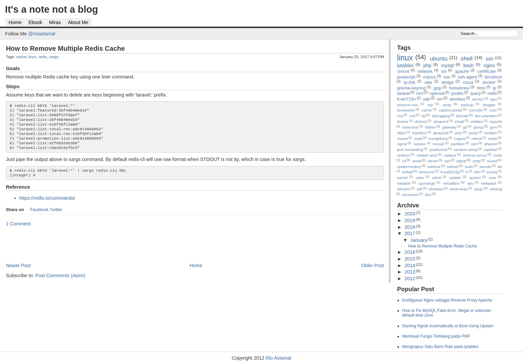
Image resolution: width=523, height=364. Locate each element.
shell (467, 58)
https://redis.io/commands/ (47, 206)
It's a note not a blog (51, 9)
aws (428, 82)
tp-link (410, 82)
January (418, 240)
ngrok (402, 144)
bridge (448, 82)
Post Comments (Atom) (60, 283)
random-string (465, 150)
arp (430, 105)
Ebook (35, 22)
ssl (443, 71)
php (427, 65)
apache (462, 71)
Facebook (39, 217)
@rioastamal (41, 33)
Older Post (372, 273)
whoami (404, 189)
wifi (419, 189)
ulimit (436, 178)
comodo (475, 110)
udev (420, 178)
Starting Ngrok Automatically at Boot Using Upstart (447, 326)
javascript (406, 76)
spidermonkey (409, 167)
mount (402, 139)
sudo (469, 167)
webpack (488, 183)
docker (489, 82)
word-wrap (459, 189)
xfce (428, 195)
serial (417, 161)
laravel (403, 93)
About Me (78, 22)
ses (447, 161)
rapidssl (490, 150)
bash (468, 65)
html (481, 87)
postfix (457, 93)
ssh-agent (467, 76)
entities (477, 122)
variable (404, 183)
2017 (410, 233)
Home (15, 22)
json (458, 133)
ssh (489, 58)
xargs (53, 57)
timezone (426, 172)
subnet (453, 167)
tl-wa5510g (450, 172)
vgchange (427, 183)
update (455, 178)
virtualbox (451, 183)
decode (462, 116)
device (402, 122)
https (401, 133)
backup (467, 105)
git (465, 127)
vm (440, 99)
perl (474, 144)
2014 (410, 265)
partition (457, 144)
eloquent (441, 122)
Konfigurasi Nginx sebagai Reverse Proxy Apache (447, 300)
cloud (468, 82)
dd (423, 116)
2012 (410, 278)
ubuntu (439, 58)
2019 (410, 220)
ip (494, 87)
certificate (486, 71)
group (478, 127)
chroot (403, 71)
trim (477, 172)
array (447, 105)
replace (450, 155)
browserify (406, 110)
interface (419, 133)
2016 (410, 252)
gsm (493, 127)
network (425, 71)
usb (426, 99)
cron (493, 110)
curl (412, 116)
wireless (457, 99)
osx (447, 76)
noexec (420, 144)
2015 (410, 258)
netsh (492, 139)
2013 (410, 272)
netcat (476, 139)
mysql (447, 65)
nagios (459, 139)
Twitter (56, 217)
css (400, 116)
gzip (437, 87)
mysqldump (438, 139)
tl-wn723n (406, 99)
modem (490, 133)
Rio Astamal (278, 358)
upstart (475, 178)
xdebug (496, 189)
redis (43, 57)
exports (496, 122)
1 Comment (18, 231)
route (497, 155)
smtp (476, 161)
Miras (55, 22)
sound (492, 161)
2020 (410, 213)
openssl (437, 93)
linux (33, 57)
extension (410, 127)
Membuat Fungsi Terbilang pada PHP (436, 336)
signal (461, 161)
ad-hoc (478, 99)
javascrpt (441, 133)
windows (436, 189)
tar (500, 167)
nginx (489, 65)
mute (418, 139)
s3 (404, 161)
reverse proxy (475, 155)
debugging (441, 116)
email (459, 122)
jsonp (473, 133)
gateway (449, 127)
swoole (485, 167)
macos (429, 76)
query (475, 93)
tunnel (402, 178)
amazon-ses (407, 105)
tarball (407, 172)
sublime (434, 167)
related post (427, 155)
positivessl (438, 150)
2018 (410, 227)
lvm (419, 93)
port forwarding (410, 150)
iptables (405, 65)
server (432, 161)
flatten (430, 127)
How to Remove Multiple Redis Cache (65, 48)
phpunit (490, 144)
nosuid (438, 144)
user (492, 178)
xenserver (410, 195)
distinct (421, 122)
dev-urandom (486, 116)
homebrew (459, 87)
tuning (492, 172)
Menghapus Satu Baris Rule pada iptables (440, 346)
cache (21, 57)
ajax (493, 99)
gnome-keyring (411, 87)
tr (467, 172)
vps (470, 183)
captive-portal (450, 110)
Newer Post (18, 273)
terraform (493, 76)
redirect (403, 155)
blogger (489, 105)
